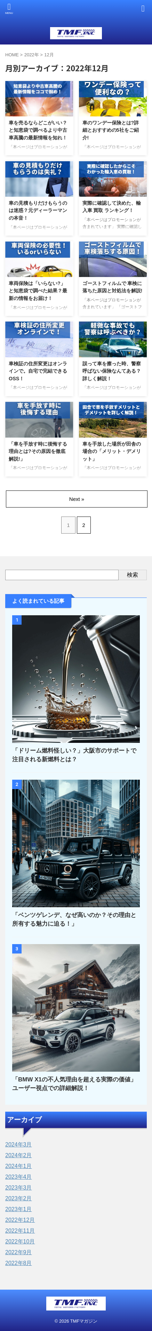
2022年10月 (20, 1241)
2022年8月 (18, 1263)
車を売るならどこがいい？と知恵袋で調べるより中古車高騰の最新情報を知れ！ (38, 130)
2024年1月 (18, 1166)
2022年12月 (20, 1220)
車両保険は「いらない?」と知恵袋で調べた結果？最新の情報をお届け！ (38, 291)
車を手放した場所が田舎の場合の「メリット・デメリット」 (111, 451)
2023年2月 (18, 1198)
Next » (76, 499)
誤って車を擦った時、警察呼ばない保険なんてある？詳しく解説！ (111, 371)
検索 (132, 575)
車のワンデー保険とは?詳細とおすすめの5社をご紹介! (110, 130)
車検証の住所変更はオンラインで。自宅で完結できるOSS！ (38, 371)
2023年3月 (18, 1188)
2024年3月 (18, 1144)
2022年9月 (18, 1252)
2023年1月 (18, 1209)
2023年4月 (18, 1177)
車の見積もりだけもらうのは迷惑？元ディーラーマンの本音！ (38, 210)
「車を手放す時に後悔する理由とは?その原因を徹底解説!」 (38, 451)
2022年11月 (20, 1231)
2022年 (31, 54)
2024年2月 (18, 1155)
